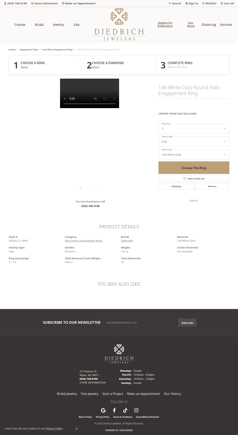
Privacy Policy (102, 417)
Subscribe (187, 322)
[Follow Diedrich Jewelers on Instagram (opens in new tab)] (136, 410)
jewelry (12, 49)
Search (24, 67)
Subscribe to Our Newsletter (71, 322)
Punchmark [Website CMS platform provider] (126, 430)
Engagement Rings (29, 49)
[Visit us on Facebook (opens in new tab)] (114, 410)
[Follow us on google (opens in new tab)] (103, 410)
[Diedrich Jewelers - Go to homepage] (119, 353)
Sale (77, 24)
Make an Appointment (143, 394)
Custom (19, 24)
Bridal (39, 24)
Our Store (191, 24)
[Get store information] (93, 382)
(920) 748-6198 (90, 206)
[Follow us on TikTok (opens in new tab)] (125, 410)
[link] (15, 3)
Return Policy (85, 417)
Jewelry (58, 24)
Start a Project (112, 394)
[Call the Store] (89, 379)
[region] (90, 138)
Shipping (176, 186)
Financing (209, 24)
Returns (212, 186)
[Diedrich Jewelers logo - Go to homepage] (119, 24)
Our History (172, 394)
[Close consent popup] (76, 429)
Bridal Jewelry (67, 394)
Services (226, 24)
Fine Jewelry (89, 394)
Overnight (127, 240)
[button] (175, 3)
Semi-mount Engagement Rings (57, 49)
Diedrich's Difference (165, 24)
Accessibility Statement (147, 417)
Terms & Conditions (122, 417)
